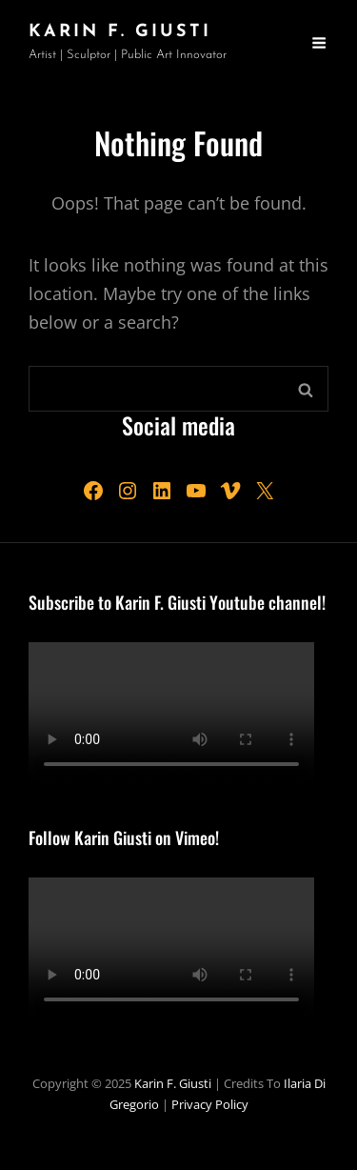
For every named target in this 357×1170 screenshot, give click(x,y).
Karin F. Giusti (120, 32)
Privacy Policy (209, 1104)
